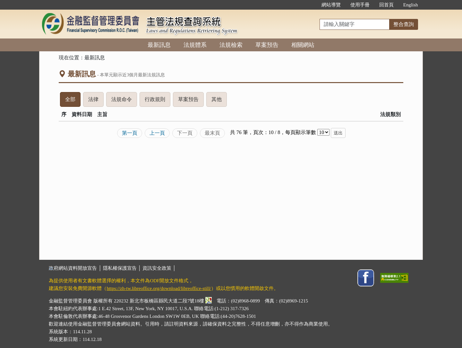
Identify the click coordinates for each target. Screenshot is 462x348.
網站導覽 (331, 4)
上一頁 (157, 133)
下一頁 (185, 133)
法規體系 (195, 45)
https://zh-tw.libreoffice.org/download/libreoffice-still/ (159, 288)
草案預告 (266, 45)
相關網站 (302, 45)
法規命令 (124, 101)
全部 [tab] (73, 101)
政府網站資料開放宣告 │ (76, 268)
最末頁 (212, 133)
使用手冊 (360, 4)
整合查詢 (403, 24)
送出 (338, 133)
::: (310, 4)
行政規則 (157, 101)
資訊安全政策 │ (159, 268)
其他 (219, 101)
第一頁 (129, 133)
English (410, 4)
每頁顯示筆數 (300, 132)
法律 (96, 101)
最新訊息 (159, 45)
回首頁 (386, 4)
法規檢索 (231, 45)
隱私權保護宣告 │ (122, 268)
